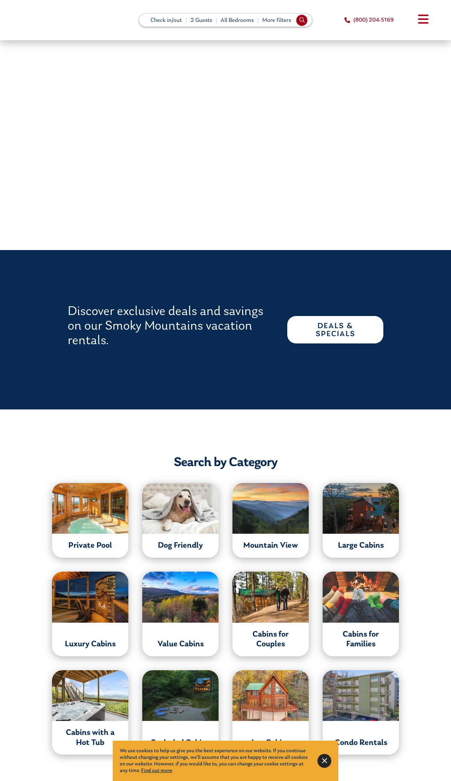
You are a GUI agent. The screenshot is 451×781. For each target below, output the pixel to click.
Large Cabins (361, 545)
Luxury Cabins (90, 644)
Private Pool (90, 545)
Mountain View (270, 545)
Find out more (156, 770)
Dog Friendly (180, 545)
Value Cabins (181, 644)
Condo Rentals (361, 743)
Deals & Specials (335, 330)
